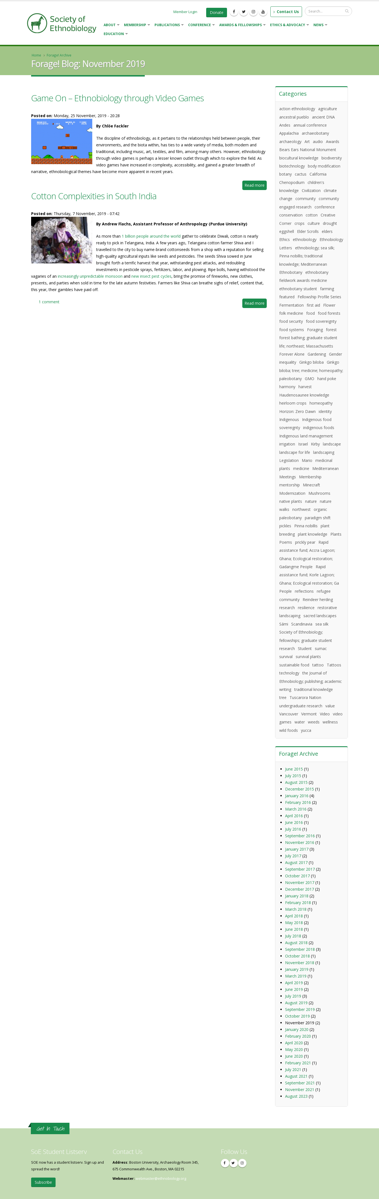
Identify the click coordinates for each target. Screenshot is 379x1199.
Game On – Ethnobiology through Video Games (117, 98)
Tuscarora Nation (305, 697)
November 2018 (299, 962)
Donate (216, 12)
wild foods (288, 730)
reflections (304, 591)
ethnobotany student (298, 288)
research (287, 607)
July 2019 (293, 996)
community (305, 198)
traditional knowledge (313, 689)
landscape (332, 444)
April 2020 (294, 1042)
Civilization (311, 190)
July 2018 (293, 936)
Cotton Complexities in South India (93, 196)
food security (291, 321)
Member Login (185, 11)
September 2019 (300, 1009)
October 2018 (297, 956)
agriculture (327, 108)
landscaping (323, 452)
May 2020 (294, 1049)
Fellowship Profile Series (319, 296)
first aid (313, 305)
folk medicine (291, 313)
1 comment (49, 301)
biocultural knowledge (298, 158)
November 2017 (299, 882)
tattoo (318, 665)
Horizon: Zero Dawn (297, 411)
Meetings (287, 476)
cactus (300, 174)
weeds (314, 722)
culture (314, 223)
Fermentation (291, 305)
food (310, 313)
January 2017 (296, 849)
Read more (256, 186)
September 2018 (300, 949)
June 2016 (294, 822)
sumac (321, 648)
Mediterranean (325, 468)
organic (320, 509)
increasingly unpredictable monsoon (90, 276)
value (330, 705)
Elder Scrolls (308, 231)
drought (330, 223)
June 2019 (294, 989)
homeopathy (321, 403)
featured (287, 296)
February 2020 (298, 1036)
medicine (301, 468)
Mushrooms (319, 493)
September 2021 (300, 1082)
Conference (200, 25)
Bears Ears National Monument (307, 149)
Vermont (309, 714)
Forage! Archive (59, 55)
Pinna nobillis (306, 525)
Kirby (315, 444)
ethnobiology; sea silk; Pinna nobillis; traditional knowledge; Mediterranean (307, 256)
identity (325, 411)
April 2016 (294, 815)
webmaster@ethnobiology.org (161, 1178)
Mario (307, 460)
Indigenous (289, 419)
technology (289, 673)
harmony (287, 386)
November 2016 (299, 842)
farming (327, 288)
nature (311, 501)
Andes (284, 125)
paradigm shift (318, 517)
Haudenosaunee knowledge (304, 395)
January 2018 (296, 895)
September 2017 (300, 869)
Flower (329, 305)
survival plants (308, 656)
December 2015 (299, 789)
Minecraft (311, 485)
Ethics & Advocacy (288, 25)
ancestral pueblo (294, 117)
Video (325, 714)
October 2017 (297, 875)
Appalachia (289, 133)
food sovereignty (321, 321)
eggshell (286, 231)
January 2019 (296, 969)
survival (286, 656)
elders (327, 231)
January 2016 (296, 795)
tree (282, 697)
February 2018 (298, 902)
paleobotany (290, 517)
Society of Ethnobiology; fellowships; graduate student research (305, 640)
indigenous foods (318, 427)
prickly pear (305, 542)
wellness (330, 722)
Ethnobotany (290, 272)
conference (325, 207)
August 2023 (296, 1096)
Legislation (289, 460)
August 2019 (296, 1002)
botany (285, 174)
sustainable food (294, 665)
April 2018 (294, 916)
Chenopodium (292, 182)
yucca (306, 730)
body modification (324, 166)
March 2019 (295, 976)
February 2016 (298, 802)
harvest (305, 386)
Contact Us (286, 11)
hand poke (326, 378)
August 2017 (296, 862)
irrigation (287, 444)
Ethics (284, 239)
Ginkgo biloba (311, 362)
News (319, 25)
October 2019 (297, 1016)
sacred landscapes (319, 615)
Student (305, 648)
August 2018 (296, 942)
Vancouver (288, 714)
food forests (329, 313)
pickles (285, 525)
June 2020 (294, 1056)
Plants (335, 534)
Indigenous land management (306, 436)
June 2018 (294, 929)
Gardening (317, 354)
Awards (332, 141)
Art (307, 141)
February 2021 (298, 1062)
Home (36, 55)
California (318, 174)
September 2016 (300, 835)
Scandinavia (301, 624)
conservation (291, 215)
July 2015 (293, 775)
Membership (136, 25)
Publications (168, 25)
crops (300, 223)
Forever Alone (292, 354)
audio (318, 141)
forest (331, 329)
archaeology (290, 141)
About (110, 25)
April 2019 (294, 982)
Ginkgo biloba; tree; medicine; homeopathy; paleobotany (311, 370)
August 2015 (296, 782)
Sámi (283, 624)
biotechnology (292, 166)
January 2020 (296, 1029)
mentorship (289, 485)
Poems (285, 542)
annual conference (310, 125)
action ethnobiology (297, 108)
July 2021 (293, 1069)
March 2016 (295, 809)
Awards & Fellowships (241, 25)
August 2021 (296, 1076)
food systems (291, 329)
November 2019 (299, 1022)
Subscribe (43, 1182)
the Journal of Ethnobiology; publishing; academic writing (310, 681)
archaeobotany (315, 133)
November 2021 (299, 1089)
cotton (312, 215)
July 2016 (293, 829)
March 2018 (295, 909)
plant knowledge (312, 534)
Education (114, 34)
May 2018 (294, 922)
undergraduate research (300, 705)
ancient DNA (323, 117)
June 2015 (294, 769)
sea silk (321, 624)
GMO (309, 378)
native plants (290, 501)
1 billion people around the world (151, 236)
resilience (306, 607)
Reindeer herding (318, 599)
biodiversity (331, 158)
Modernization (292, 493)
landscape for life (294, 452)
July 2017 (293, 855)
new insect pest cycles (151, 276)
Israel (303, 444)
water (300, 722)
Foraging (315, 329)
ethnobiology (304, 239)
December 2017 (299, 889)
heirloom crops (292, 403)
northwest (301, 509)
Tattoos (334, 665)
